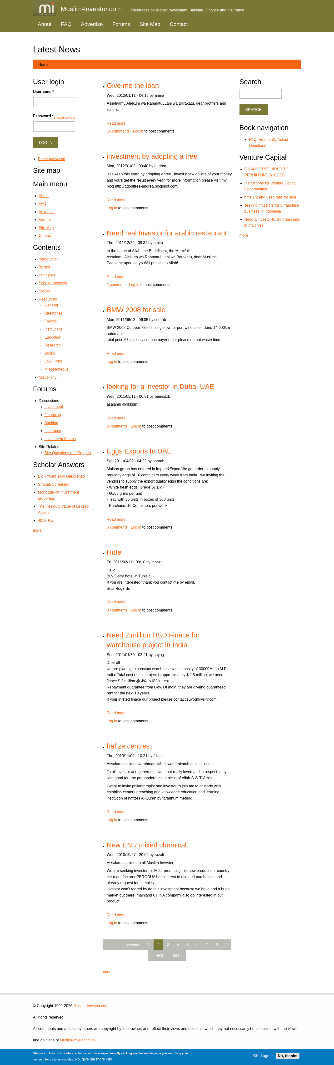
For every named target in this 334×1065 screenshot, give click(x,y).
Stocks (44, 291)
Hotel (115, 552)
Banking (51, 423)
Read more (116, 123)
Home (43, 64)
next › (160, 955)
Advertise (92, 24)
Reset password (51, 159)
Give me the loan (133, 85)
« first (111, 945)
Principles (47, 275)
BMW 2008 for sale (136, 310)
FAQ (66, 24)
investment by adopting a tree (152, 156)
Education (53, 337)
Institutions (54, 329)
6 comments (117, 527)
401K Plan (46, 521)
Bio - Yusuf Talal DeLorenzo (61, 476)
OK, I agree (263, 1056)
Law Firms (53, 361)
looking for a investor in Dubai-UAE (160, 386)
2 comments (117, 426)
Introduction (49, 259)
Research (53, 345)
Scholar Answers (53, 283)
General (51, 305)
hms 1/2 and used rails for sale (270, 197)
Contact (179, 24)
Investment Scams (60, 439)
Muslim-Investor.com (91, 1006)
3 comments (117, 610)
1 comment (116, 285)
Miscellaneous (57, 369)
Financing (53, 415)
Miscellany (48, 377)
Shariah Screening (53, 484)
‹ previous (131, 945)
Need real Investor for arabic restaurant (167, 233)
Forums (121, 24)
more (106, 971)
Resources (48, 299)
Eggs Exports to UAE (139, 451)
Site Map (150, 24)
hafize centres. (129, 746)
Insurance (53, 431)
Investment (54, 407)
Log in (138, 131)
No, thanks (287, 1056)
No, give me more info (93, 1059)
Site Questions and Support (68, 453)
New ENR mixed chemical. (147, 845)
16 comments (118, 131)
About (45, 24)
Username (43, 92)
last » (177, 955)
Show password (64, 117)
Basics (44, 267)
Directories (54, 313)
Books (50, 353)
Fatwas (51, 321)
